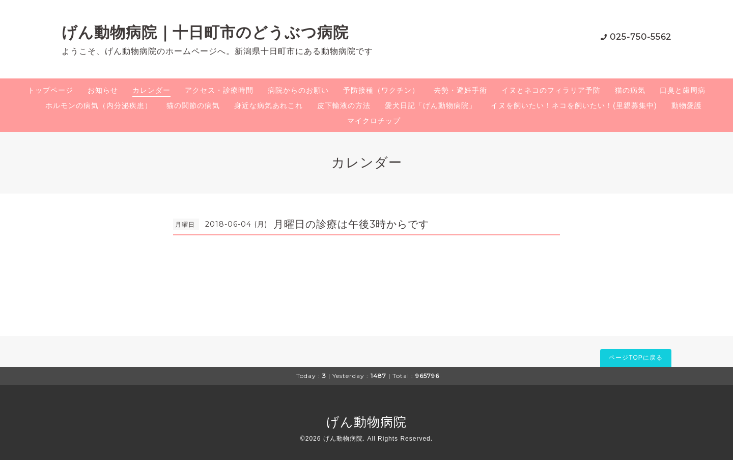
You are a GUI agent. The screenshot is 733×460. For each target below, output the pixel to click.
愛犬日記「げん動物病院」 (430, 105)
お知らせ (103, 90)
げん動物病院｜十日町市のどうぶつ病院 (205, 32)
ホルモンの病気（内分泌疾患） (98, 105)
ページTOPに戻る (635, 357)
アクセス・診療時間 (219, 90)
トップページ (50, 90)
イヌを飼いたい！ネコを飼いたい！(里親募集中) (574, 105)
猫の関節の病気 (193, 105)
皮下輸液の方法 (344, 105)
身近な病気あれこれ (268, 105)
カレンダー (151, 90)
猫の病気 (630, 90)
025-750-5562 (640, 37)
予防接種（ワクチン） (381, 90)
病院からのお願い (298, 90)
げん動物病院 (366, 422)
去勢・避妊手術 (460, 90)
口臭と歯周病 (683, 90)
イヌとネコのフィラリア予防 (551, 90)
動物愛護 (686, 105)
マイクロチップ (374, 121)
